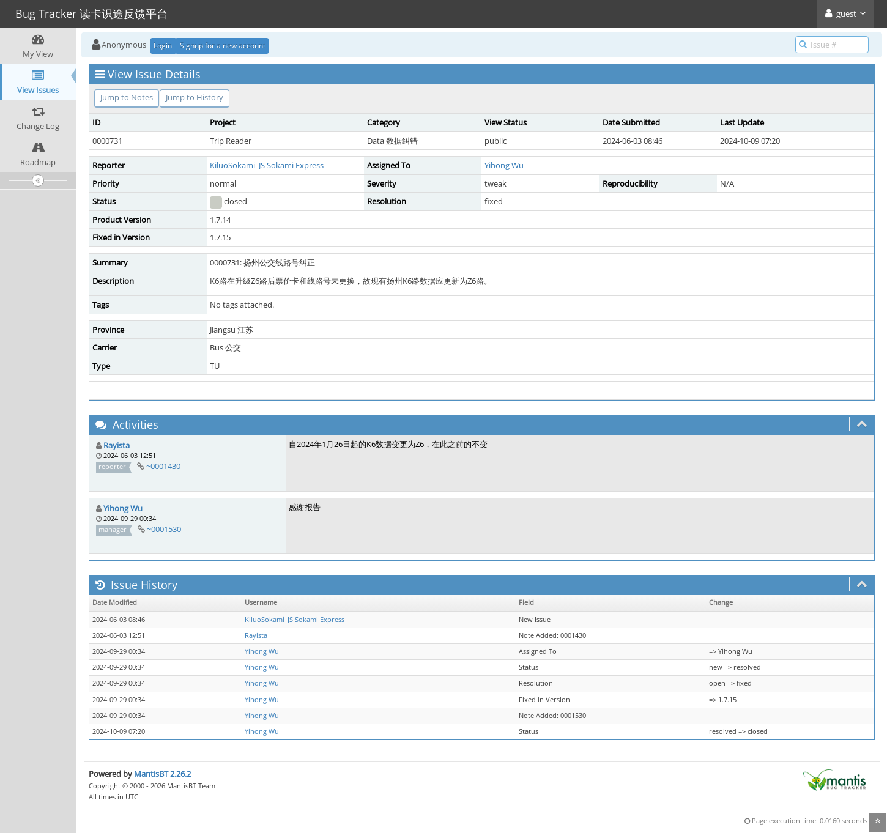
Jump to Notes (126, 97)
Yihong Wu (504, 165)
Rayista (116, 445)
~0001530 (164, 529)
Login (163, 45)
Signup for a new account (222, 45)
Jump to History (194, 97)
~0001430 (163, 466)
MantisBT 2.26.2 (162, 773)
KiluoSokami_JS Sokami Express (267, 165)
